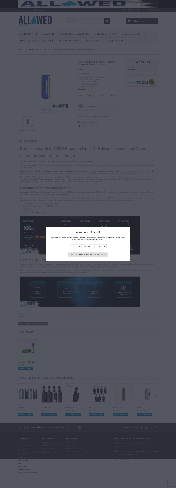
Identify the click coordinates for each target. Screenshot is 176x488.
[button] (76, 246)
